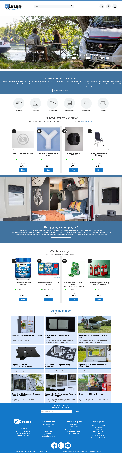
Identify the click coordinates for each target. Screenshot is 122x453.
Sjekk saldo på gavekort (48, 436)
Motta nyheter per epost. (61, 405)
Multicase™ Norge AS (96, 451)
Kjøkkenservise (52, 105)
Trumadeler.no (74, 426)
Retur (48, 426)
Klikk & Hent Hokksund (73, 431)
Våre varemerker (73, 435)
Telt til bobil (18, 105)
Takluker (103, 105)
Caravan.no (73, 424)
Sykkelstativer (69, 105)
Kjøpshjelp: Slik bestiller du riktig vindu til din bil (60, 336)
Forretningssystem (67, 451)
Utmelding (66, 407)
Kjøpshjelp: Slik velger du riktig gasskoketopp (57, 365)
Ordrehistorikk (48, 428)
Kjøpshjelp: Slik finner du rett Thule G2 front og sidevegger (60, 395)
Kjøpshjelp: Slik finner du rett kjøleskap (27, 335)
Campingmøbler (86, 105)
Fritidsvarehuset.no (73, 428)
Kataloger (48, 429)
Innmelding (56, 407)
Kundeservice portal (48, 424)
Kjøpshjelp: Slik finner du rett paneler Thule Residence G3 (26, 395)
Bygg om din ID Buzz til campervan (92, 394)
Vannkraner (35, 105)
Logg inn (108, 6)
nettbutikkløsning (79, 451)
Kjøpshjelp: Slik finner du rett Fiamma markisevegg (94, 365)
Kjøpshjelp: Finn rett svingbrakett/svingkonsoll (22, 365)
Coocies (48, 433)
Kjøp (23, 170)
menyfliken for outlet (87, 121)
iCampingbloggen (74, 433)
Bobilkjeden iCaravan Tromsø (73, 429)
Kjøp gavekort (48, 435)
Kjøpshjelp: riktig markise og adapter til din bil (94, 336)
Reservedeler (48, 431)
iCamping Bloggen (61, 310)
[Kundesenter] (101, 6)
